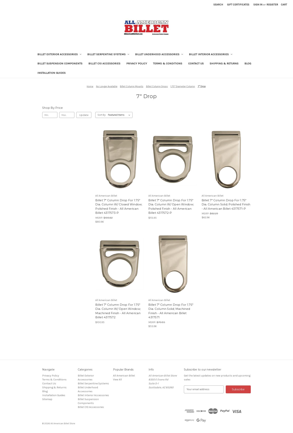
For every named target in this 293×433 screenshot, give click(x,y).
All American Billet (124, 375)
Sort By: (102, 114)
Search (218, 4)
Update (84, 114)
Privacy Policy (136, 63)
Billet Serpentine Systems (108, 54)
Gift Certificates (238, 4)
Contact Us (196, 63)
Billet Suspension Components (59, 63)
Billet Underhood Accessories (159, 54)
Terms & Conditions (167, 63)
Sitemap (47, 399)
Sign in (257, 4)
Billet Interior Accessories (210, 54)
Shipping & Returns (224, 63)
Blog (247, 63)
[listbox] (119, 115)
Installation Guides (51, 73)
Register (272, 4)
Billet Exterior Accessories (59, 54)
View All (117, 379)
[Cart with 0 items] (284, 4)
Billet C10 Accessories (104, 63)
